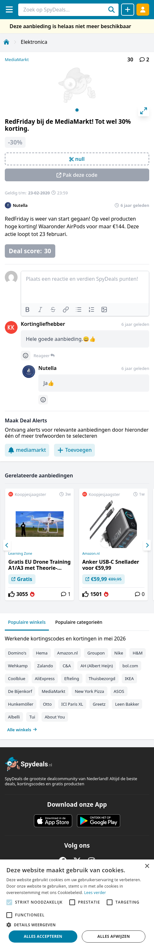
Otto (47, 704)
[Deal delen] (127, 10)
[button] (77, 925)
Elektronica (34, 41)
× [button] (146, 866)
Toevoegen (74, 449)
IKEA (129, 678)
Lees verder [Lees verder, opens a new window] (95, 892)
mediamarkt (27, 449)
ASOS (119, 691)
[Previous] (7, 545)
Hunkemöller (20, 704)
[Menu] (9, 9)
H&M (137, 653)
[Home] (6, 42)
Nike (118, 653)
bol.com (130, 666)
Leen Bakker (127, 704)
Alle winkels (22, 730)
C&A (67, 666)
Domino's (17, 653)
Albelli (14, 717)
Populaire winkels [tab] (27, 622)
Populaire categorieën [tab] (79, 622)
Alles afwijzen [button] (113, 936)
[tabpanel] (77, 682)
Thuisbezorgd (102, 678)
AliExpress (45, 678)
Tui (32, 717)
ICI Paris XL (72, 704)
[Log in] (142, 9)
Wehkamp (18, 666)
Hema (41, 653)
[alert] (77, 904)
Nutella (20, 205)
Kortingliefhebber (43, 323)
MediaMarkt (17, 59)
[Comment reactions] (25, 355)
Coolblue (16, 678)
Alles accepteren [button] (43, 936)
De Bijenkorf (20, 691)
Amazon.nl (91, 553)
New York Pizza (89, 691)
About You (55, 717)
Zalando (45, 666)
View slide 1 (77, 110)
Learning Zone (20, 553)
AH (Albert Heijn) (97, 666)
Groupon (95, 653)
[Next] (147, 545)
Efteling (71, 678)
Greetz (99, 704)
